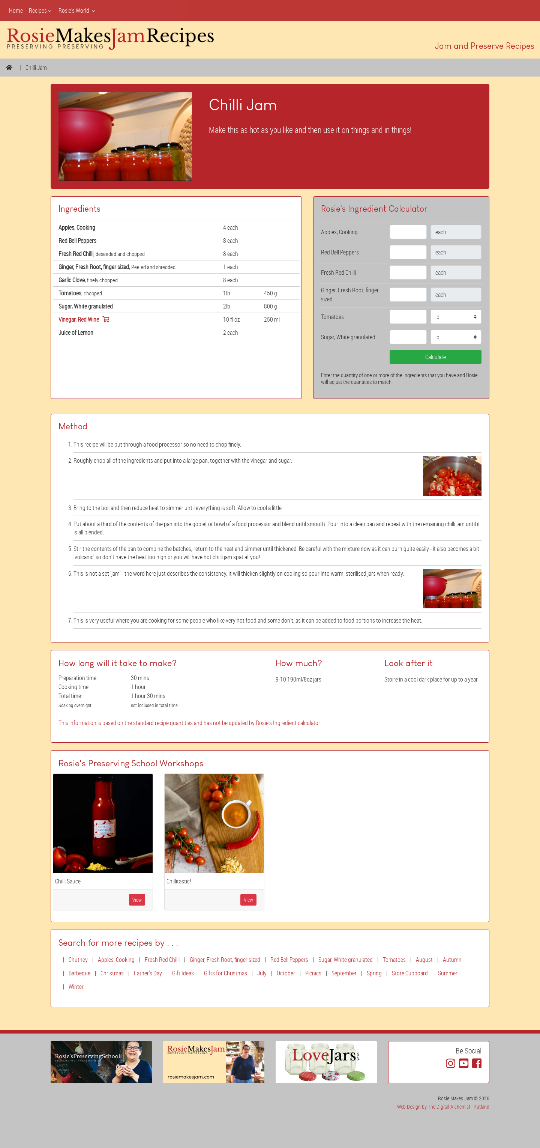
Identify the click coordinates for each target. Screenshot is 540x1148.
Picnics (313, 973)
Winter (76, 986)
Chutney (78, 959)
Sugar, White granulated (345, 959)
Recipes (40, 10)
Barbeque (79, 973)
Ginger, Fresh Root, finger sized (225, 959)
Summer (448, 973)
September (344, 973)
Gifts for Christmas (225, 973)
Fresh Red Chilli (162, 959)
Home (16, 10)
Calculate (435, 357)
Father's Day (148, 973)
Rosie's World (77, 10)
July (262, 973)
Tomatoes (394, 959)
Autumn (452, 959)
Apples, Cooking (116, 959)
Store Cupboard (410, 973)
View (137, 899)
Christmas (112, 973)
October (286, 973)
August (424, 959)
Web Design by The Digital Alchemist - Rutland (443, 1106)
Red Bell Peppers (289, 959)
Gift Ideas (183, 973)
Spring (374, 973)
